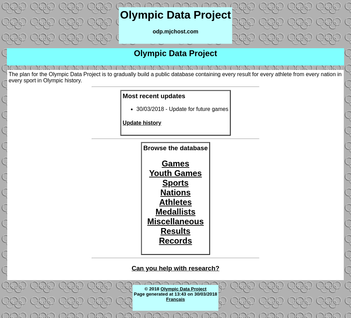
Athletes (175, 202)
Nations (175, 192)
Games (175, 163)
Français (175, 299)
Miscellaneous (175, 221)
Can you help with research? (175, 268)
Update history (142, 123)
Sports (175, 182)
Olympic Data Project (183, 288)
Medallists (175, 211)
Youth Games (175, 173)
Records (175, 240)
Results (175, 231)
